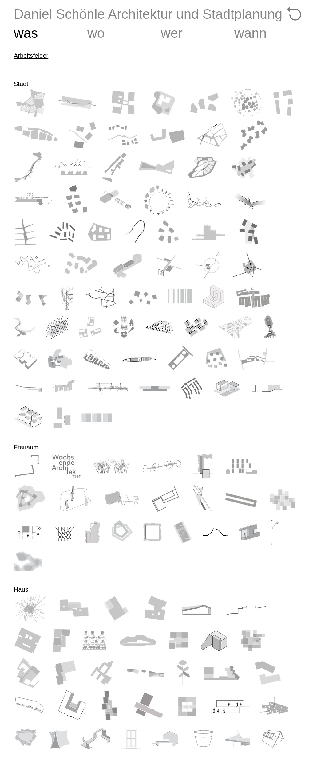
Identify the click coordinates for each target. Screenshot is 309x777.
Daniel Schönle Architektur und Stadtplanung (148, 13)
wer (172, 33)
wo (96, 33)
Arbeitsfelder (31, 55)
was (26, 33)
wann (250, 33)
